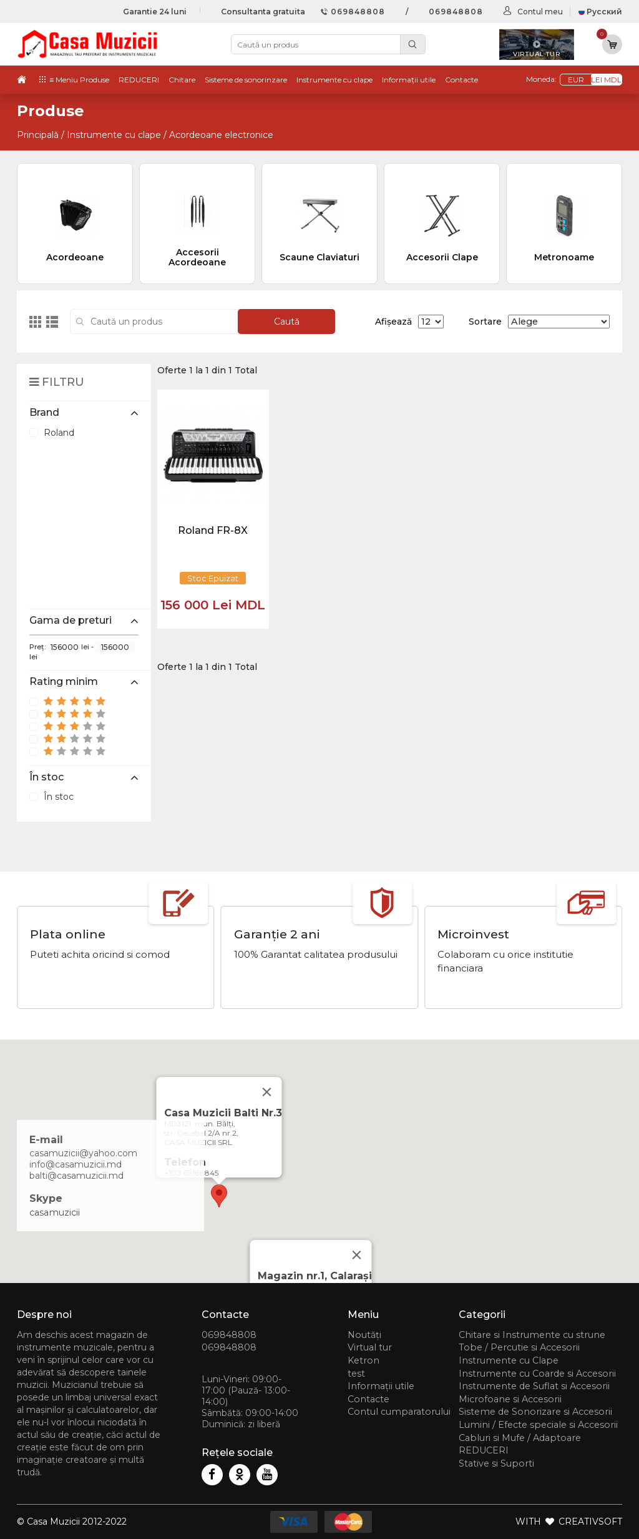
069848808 (353, 11)
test (356, 1373)
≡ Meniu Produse (79, 79)
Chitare (181, 79)
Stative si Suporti (496, 1463)
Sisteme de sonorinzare (246, 79)
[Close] (357, 1255)
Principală (38, 134)
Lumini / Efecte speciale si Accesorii (538, 1424)
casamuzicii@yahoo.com (83, 1153)
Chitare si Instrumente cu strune (532, 1334)
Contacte (461, 79)
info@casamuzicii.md (75, 1164)
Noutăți (364, 1334)
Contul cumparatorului (399, 1411)
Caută (287, 321)
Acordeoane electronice (221, 134)
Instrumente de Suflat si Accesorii (534, 1386)
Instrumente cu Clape (509, 1360)
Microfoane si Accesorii (510, 1399)
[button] (219, 1195)
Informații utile (409, 79)
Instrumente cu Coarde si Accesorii (537, 1373)
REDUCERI (139, 79)
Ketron (363, 1360)
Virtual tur (370, 1347)
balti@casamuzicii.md (76, 1175)
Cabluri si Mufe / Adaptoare (520, 1437)
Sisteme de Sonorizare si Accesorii (535, 1411)
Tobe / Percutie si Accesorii (519, 1347)
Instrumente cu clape (334, 79)
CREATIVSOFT (590, 1521)
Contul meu (540, 11)
